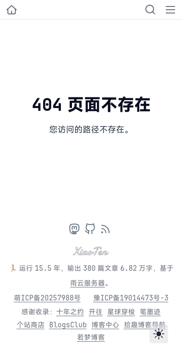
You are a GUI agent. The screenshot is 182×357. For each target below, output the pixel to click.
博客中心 (105, 324)
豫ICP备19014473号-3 (131, 297)
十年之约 (70, 311)
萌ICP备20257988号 (47, 297)
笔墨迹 (150, 311)
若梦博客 (91, 337)
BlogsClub (68, 324)
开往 (96, 311)
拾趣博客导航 (145, 324)
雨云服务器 (87, 283)
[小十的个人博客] (11, 9)
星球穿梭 (121, 311)
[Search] (150, 9)
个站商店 (31, 324)
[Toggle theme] (159, 334)
